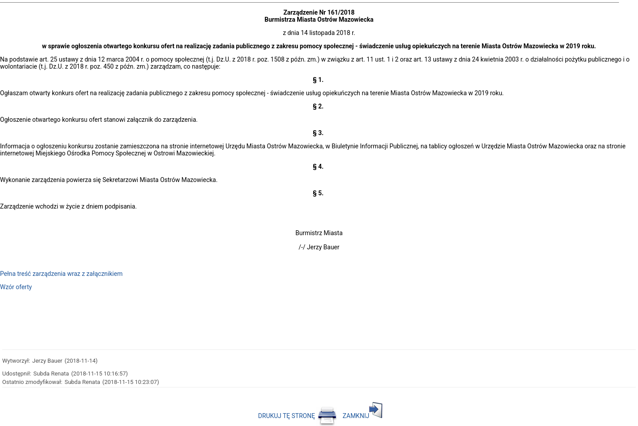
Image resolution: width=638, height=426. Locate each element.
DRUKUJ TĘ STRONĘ (298, 415)
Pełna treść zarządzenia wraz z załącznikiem (61, 273)
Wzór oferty (16, 286)
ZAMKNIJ (362, 415)
